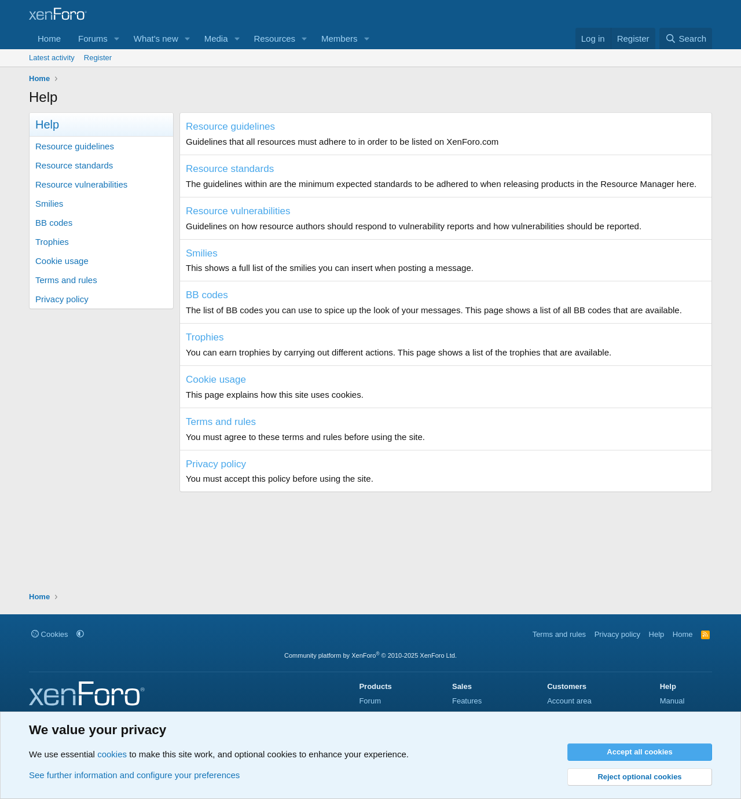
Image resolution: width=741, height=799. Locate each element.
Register (98, 57)
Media (216, 38)
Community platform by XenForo (370, 655)
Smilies (49, 203)
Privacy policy (62, 299)
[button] (117, 38)
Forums (93, 38)
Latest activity (52, 57)
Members (339, 38)
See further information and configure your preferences (134, 775)
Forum (370, 701)
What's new (156, 38)
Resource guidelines (74, 146)
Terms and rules (66, 280)
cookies (112, 754)
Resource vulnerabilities (81, 184)
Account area (569, 701)
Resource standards (74, 165)
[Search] (685, 38)
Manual (672, 701)
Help (657, 634)
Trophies (52, 242)
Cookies (49, 634)
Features (467, 701)
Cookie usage (62, 261)
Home (49, 38)
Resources (274, 38)
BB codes (53, 223)
